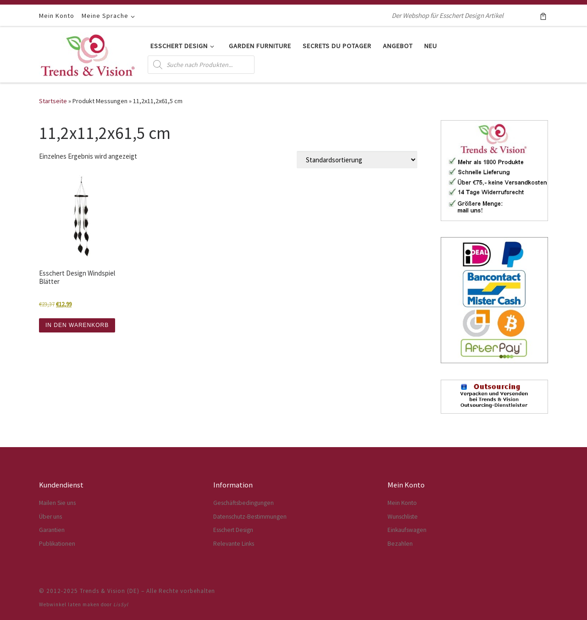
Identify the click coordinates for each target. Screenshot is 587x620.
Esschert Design (233, 530)
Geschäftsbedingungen (243, 503)
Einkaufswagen (407, 530)
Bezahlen (400, 544)
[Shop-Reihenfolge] (357, 159)
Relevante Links (233, 544)
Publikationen (57, 544)
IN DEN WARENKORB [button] (77, 325)
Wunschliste (403, 516)
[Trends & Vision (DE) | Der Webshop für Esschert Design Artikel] (88, 53)
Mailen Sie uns (57, 503)
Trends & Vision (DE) (109, 591)
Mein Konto (402, 503)
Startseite (53, 101)
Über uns (50, 516)
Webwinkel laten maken (69, 604)
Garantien (52, 530)
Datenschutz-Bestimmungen (250, 516)
